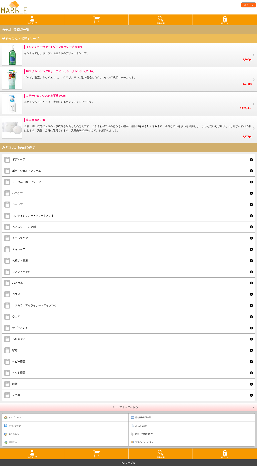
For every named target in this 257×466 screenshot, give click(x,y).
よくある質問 (141, 426)
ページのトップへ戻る (125, 407)
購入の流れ (14, 434)
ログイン (248, 4)
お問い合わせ (15, 426)
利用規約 (13, 442)
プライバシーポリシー (145, 442)
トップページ (15, 417)
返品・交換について (144, 434)
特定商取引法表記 (143, 417)
